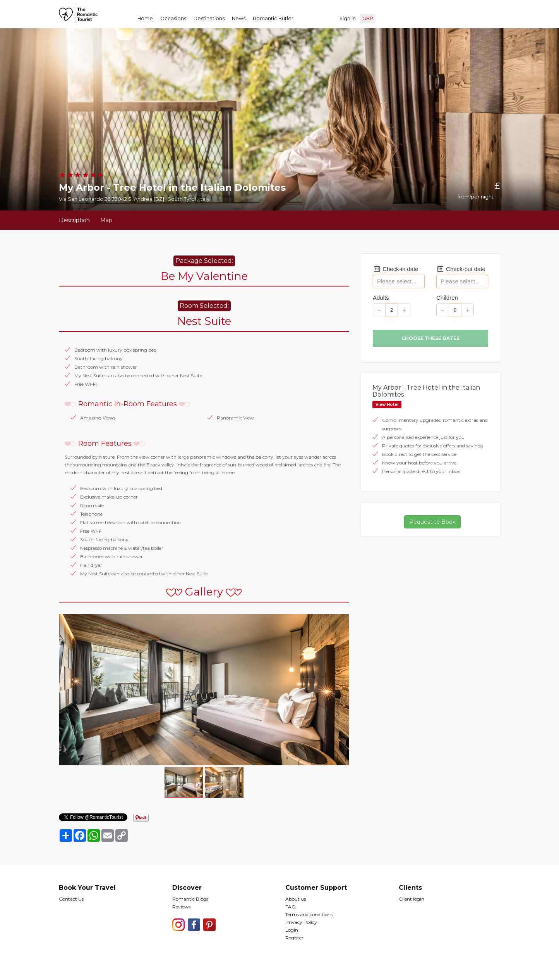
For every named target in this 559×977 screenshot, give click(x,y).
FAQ (290, 907)
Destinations (209, 18)
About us (295, 899)
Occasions (173, 18)
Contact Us (71, 899)
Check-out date (460, 269)
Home (145, 18)
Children (447, 297)
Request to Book (432, 521)
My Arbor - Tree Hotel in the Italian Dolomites (426, 391)
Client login (411, 899)
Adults (381, 297)
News (238, 18)
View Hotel (387, 404)
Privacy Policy (301, 922)
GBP (367, 18)
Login (291, 930)
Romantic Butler (273, 18)
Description (74, 220)
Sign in (348, 18)
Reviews (181, 907)
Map (106, 220)
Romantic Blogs (190, 899)
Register (294, 938)
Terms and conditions (309, 914)
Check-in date (395, 269)
